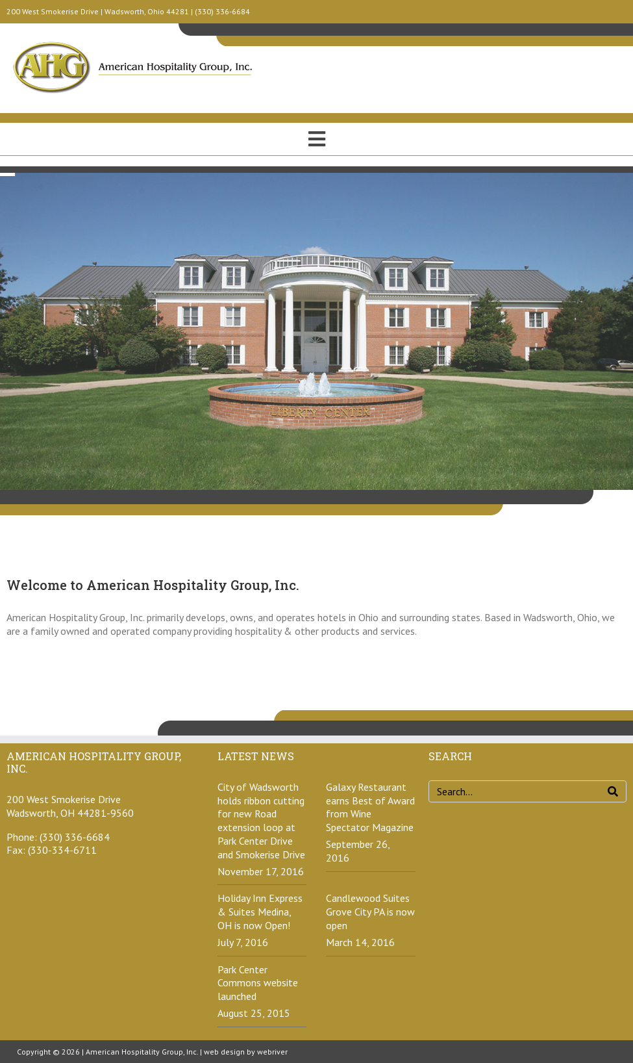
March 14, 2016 (360, 942)
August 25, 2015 (253, 1012)
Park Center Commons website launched (257, 983)
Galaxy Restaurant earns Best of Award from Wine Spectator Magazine (370, 807)
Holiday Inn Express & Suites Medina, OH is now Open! (260, 911)
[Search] (613, 791)
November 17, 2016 (260, 871)
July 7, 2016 (242, 942)
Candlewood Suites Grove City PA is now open (370, 911)
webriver (272, 1052)
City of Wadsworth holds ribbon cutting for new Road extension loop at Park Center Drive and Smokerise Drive (261, 820)
